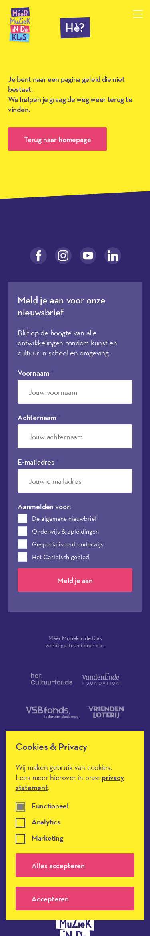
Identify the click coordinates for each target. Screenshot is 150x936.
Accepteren (50, 899)
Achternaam (39, 417)
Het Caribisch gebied (60, 556)
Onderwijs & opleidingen (65, 531)
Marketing (47, 838)
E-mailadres (38, 462)
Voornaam (36, 373)
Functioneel (50, 806)
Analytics (46, 822)
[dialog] (75, 825)
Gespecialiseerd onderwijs (68, 544)
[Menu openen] (138, 14)
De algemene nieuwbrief (64, 518)
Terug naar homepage (57, 139)
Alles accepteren (58, 865)
